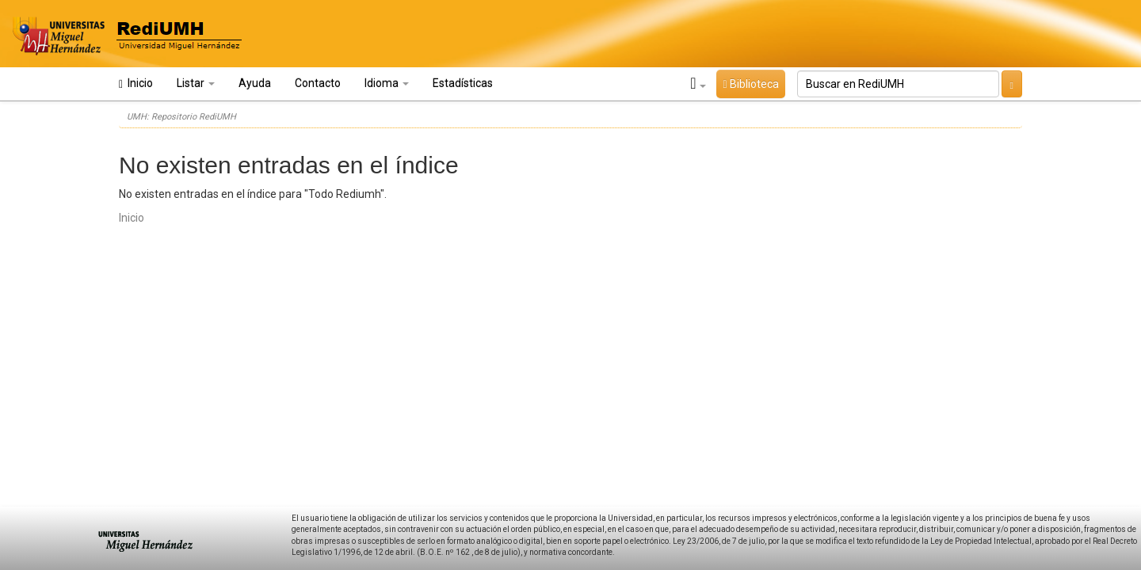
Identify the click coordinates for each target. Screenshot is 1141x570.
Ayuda (255, 83)
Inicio (136, 83)
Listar (196, 83)
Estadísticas (463, 83)
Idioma (386, 83)
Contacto (318, 83)
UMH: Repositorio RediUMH (181, 117)
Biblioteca (750, 84)
